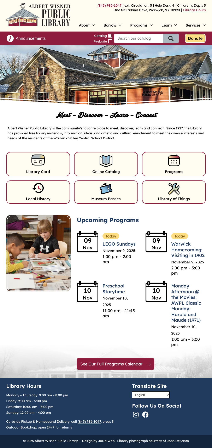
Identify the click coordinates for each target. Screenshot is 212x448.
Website (100, 41)
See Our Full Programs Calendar (111, 363)
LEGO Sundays (119, 244)
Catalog (100, 36)
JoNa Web (106, 441)
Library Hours (194, 10)
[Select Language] (151, 394)
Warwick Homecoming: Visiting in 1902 (188, 249)
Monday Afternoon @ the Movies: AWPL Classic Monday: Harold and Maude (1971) (186, 303)
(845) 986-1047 (110, 5)
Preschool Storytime (113, 289)
